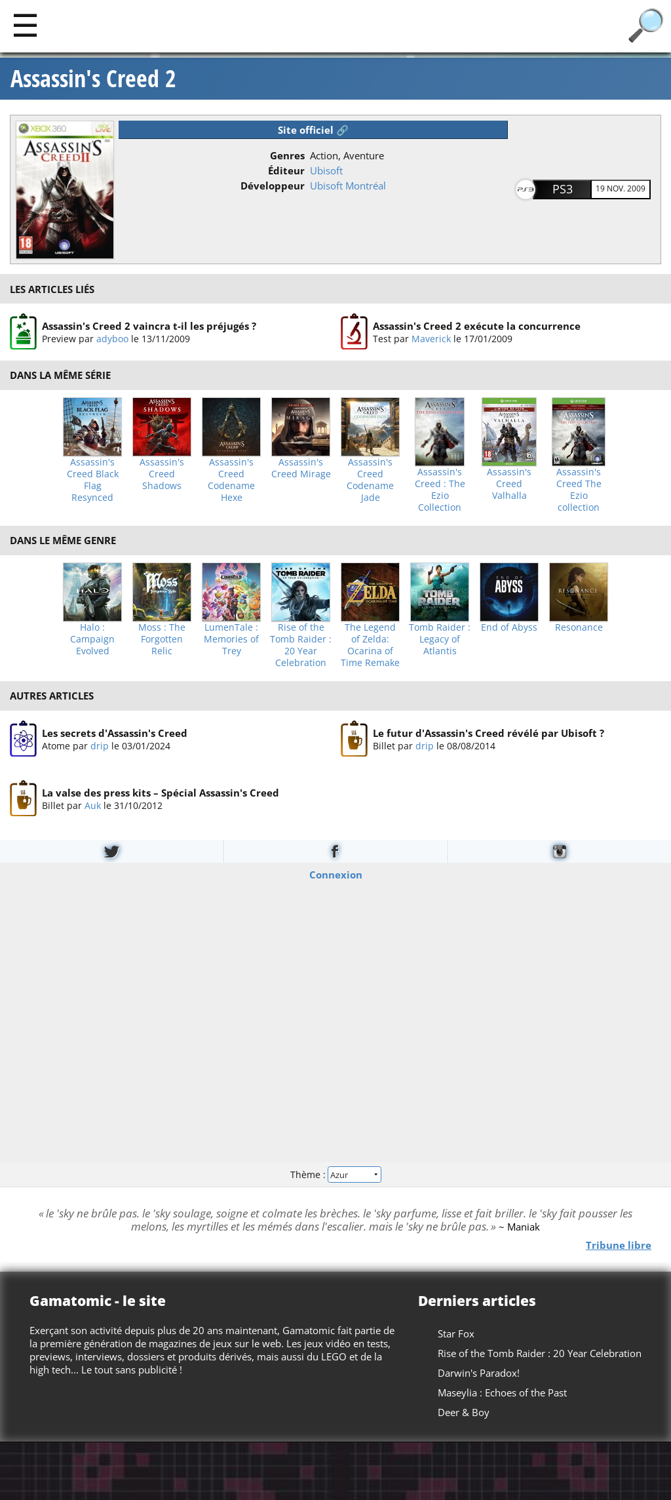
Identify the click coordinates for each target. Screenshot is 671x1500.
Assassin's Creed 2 (93, 78)
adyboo (112, 338)
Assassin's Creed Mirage (301, 468)
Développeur (272, 185)
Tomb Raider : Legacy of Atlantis (439, 639)
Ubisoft (326, 170)
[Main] (25, 24)
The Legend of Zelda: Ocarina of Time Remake (370, 645)
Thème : (335, 1174)
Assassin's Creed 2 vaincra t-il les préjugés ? (149, 325)
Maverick (431, 338)
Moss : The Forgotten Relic (161, 639)
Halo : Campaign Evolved (92, 639)
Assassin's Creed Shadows (162, 474)
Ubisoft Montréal (348, 185)
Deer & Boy (463, 1412)
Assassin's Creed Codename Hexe (231, 479)
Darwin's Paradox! (479, 1372)
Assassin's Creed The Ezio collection (579, 489)
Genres (287, 155)
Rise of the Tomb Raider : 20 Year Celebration (301, 645)
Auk (93, 805)
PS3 (562, 189)
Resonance (579, 627)
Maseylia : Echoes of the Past (502, 1392)
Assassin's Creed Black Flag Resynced (93, 479)
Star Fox (456, 1333)
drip (99, 745)
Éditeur (286, 170)
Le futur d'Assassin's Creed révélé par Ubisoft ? (488, 732)
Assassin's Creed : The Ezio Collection (440, 489)
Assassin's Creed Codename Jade (370, 479)
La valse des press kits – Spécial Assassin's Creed (160, 792)
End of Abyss (509, 627)
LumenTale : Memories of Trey (231, 639)
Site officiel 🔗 (313, 129)
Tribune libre (618, 1245)
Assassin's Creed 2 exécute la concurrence (477, 325)
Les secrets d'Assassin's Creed (114, 732)
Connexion (335, 873)
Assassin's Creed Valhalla (509, 484)
